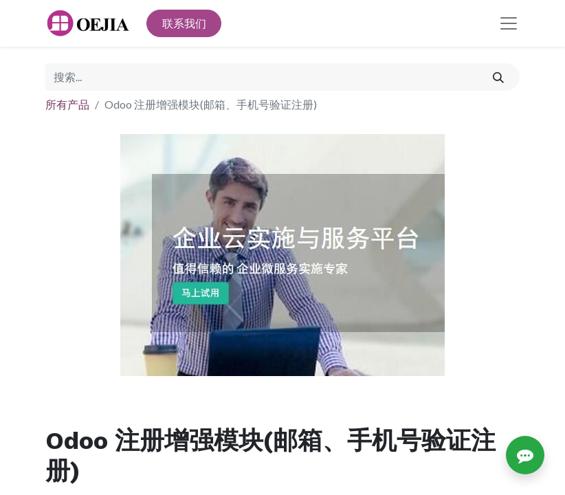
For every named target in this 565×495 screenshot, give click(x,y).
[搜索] (499, 77)
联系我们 (184, 23)
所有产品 (67, 104)
